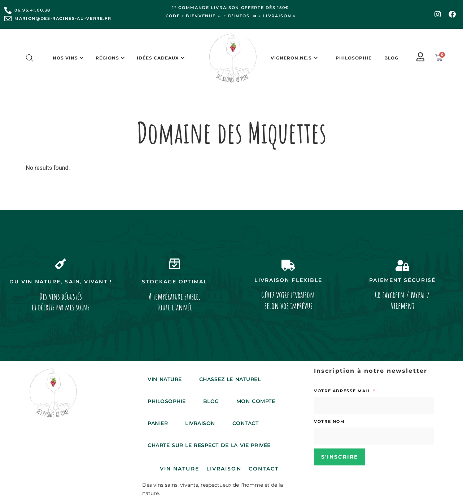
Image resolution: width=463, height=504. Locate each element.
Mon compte (255, 401)
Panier (158, 423)
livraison (277, 15)
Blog (391, 58)
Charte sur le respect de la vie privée (209, 445)
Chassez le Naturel (230, 379)
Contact (245, 423)
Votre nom (329, 421)
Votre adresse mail (343, 390)
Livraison (200, 423)
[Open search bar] (29, 58)
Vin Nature (165, 379)
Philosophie (354, 58)
